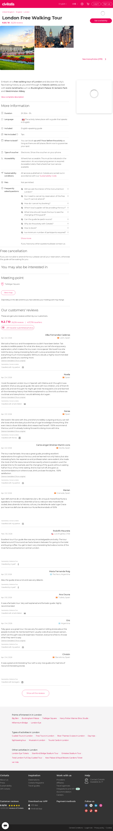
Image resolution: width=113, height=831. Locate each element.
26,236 (13, 23)
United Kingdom (8, 12)
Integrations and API (65, 789)
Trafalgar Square (49, 718)
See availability (100, 21)
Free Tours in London (45, 736)
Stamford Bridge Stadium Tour (45, 753)
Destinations (33, 780)
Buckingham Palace (30, 718)
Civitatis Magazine (36, 783)
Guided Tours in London (22, 736)
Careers (59, 795)
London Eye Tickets (20, 753)
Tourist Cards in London (58, 740)
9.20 (6, 23)
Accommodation (63, 792)
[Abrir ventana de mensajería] (5, 825)
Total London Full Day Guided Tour (27, 758)
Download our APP (37, 801)
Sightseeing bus (19, 740)
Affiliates (60, 783)
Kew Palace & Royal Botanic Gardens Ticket (63, 758)
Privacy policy (99, 828)
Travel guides (34, 786)
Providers (60, 780)
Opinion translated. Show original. (13, 360)
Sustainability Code (48, 176)
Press (2, 783)
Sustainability (6, 786)
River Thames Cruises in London (71, 736)
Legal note (89, 828)
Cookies (109, 828)
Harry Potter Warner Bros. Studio (74, 718)
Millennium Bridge (20, 723)
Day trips (92, 736)
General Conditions (76, 828)
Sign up (106, 4)
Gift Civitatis (5, 789)
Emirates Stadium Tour (72, 753)
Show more (26, 238)
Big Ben (15, 718)
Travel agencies (63, 786)
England (19, 12)
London (26, 12)
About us (4, 780)
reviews (19, 23)
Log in (96, 4)
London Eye (36, 723)
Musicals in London (37, 740)
